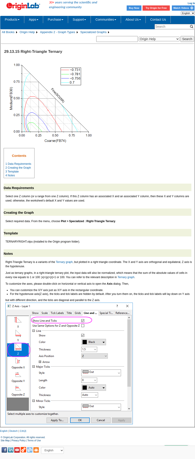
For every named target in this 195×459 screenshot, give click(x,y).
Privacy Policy (19, 440)
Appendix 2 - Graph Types (57, 32)
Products (12, 19)
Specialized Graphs (93, 32)
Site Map (5, 440)
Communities (105, 19)
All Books (8, 32)
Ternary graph (64, 262)
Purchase (55, 19)
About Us (133, 19)
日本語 (23, 431)
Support (79, 19)
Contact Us (158, 19)
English (3, 431)
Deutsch (13, 431)
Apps (33, 19)
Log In (191, 3)
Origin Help (27, 32)
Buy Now (134, 8)
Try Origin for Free (156, 8)
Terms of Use (34, 440)
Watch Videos (183, 8)
